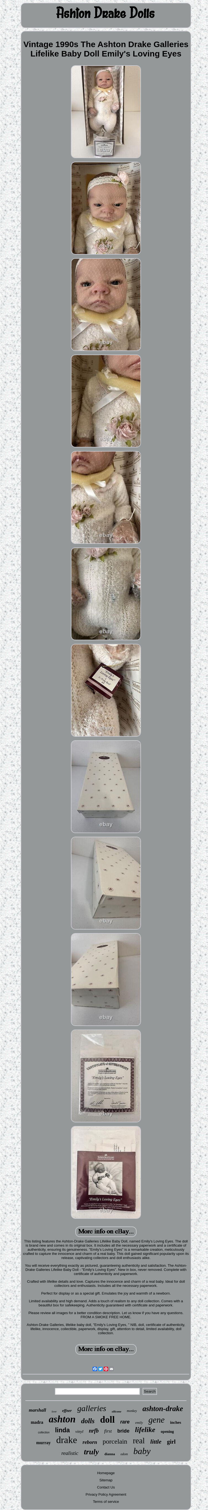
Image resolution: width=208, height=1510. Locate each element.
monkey (132, 1411)
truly (91, 1451)
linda (62, 1430)
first (108, 1431)
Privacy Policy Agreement (106, 1494)
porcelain (115, 1441)
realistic (69, 1453)
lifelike (145, 1430)
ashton (62, 1419)
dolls (88, 1421)
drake (66, 1440)
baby (141, 1451)
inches (175, 1422)
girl (171, 1441)
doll (107, 1420)
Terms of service (106, 1502)
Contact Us (106, 1487)
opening (167, 1432)
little (155, 1441)
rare (125, 1422)
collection (44, 1432)
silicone (116, 1411)
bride (123, 1431)
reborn (89, 1442)
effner (67, 1411)
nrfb (94, 1431)
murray (43, 1442)
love (54, 1411)
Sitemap (106, 1480)
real (139, 1440)
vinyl (79, 1431)
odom (124, 1454)
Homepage (106, 1473)
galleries (91, 1408)
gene (156, 1420)
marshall (37, 1410)
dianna (109, 1454)
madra (37, 1422)
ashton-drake (162, 1408)
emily (139, 1422)
